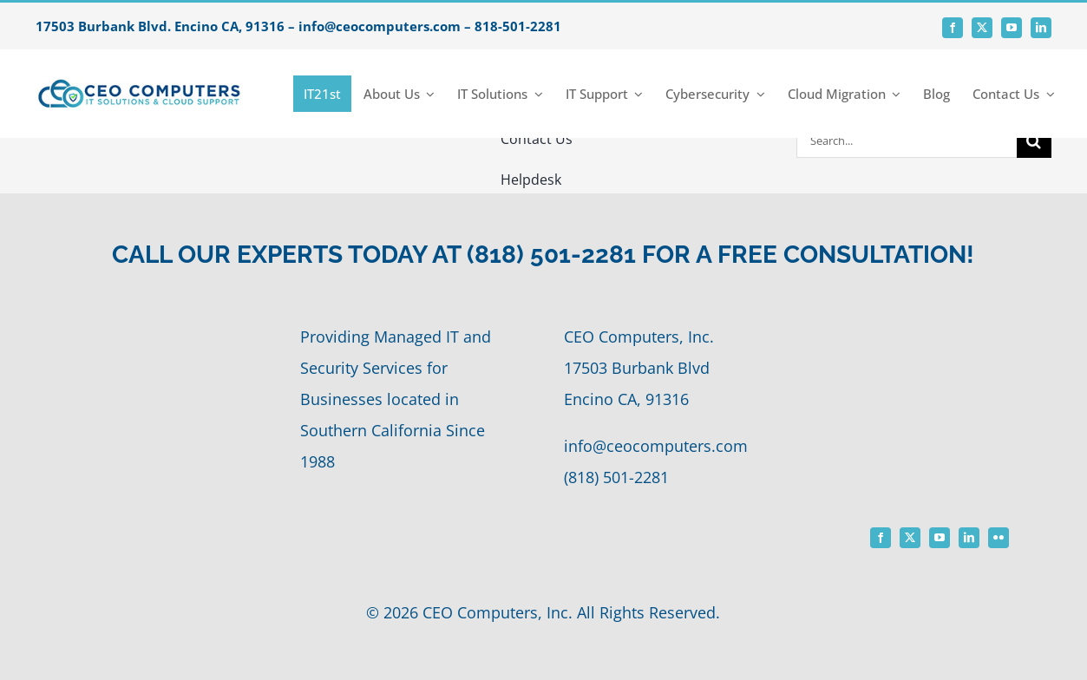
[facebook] (952, 27)
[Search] (1034, 140)
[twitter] (982, 27)
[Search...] (906, 140)
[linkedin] (1041, 27)
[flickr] (998, 537)
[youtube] (1011, 27)
